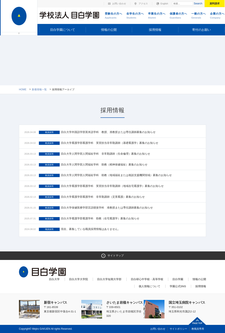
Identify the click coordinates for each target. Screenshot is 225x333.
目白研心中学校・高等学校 (147, 279)
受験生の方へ (113, 16)
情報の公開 (109, 29)
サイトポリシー (178, 328)
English (164, 3)
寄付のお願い (201, 29)
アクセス (143, 3)
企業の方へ (217, 16)
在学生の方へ (135, 16)
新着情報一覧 (39, 89)
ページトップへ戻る (197, 321)
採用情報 (155, 29)
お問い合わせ (119, 3)
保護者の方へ (178, 16)
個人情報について (149, 286)
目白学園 (177, 279)
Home (22, 89)
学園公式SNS (178, 286)
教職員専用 (198, 328)
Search (198, 3)
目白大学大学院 (78, 279)
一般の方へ (198, 16)
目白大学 (54, 279)
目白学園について (62, 29)
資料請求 (215, 3)
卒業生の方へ (157, 16)
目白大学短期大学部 (109, 279)
